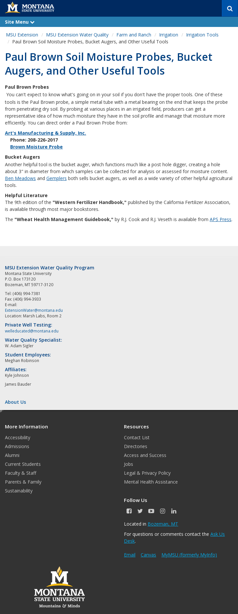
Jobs (128, 464)
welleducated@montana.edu (32, 330)
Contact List (137, 437)
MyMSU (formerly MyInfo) (189, 555)
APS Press (220, 219)
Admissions (17, 446)
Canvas (148, 555)
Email (129, 555)
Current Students (23, 464)
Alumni (12, 455)
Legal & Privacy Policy (147, 473)
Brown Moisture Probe (36, 147)
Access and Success (145, 455)
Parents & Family (23, 482)
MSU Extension (22, 35)
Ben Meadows (20, 178)
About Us (15, 402)
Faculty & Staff (20, 473)
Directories (135, 446)
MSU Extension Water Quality (77, 35)
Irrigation (168, 35)
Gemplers (56, 178)
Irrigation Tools (202, 35)
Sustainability (19, 491)
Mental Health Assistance (151, 482)
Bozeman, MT (163, 524)
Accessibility (17, 437)
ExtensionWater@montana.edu (34, 310)
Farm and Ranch (133, 35)
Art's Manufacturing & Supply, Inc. (45, 133)
